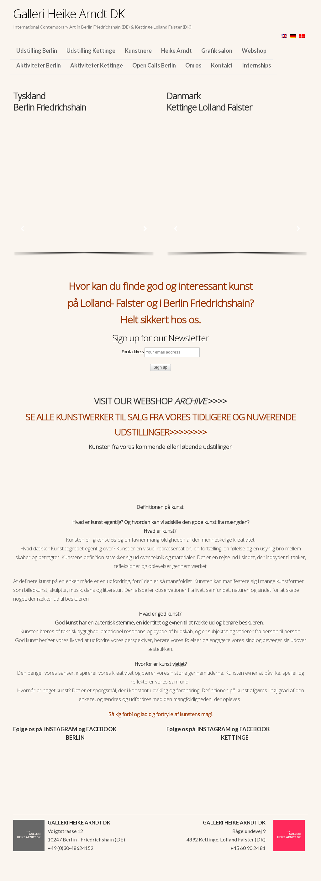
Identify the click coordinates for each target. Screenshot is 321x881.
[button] (22, 228)
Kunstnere (138, 50)
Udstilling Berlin (36, 50)
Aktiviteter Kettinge (96, 65)
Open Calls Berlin (154, 65)
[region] (84, 156)
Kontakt (222, 65)
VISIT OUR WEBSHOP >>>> (160, 401)
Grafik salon (216, 50)
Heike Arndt (176, 50)
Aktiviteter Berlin (38, 65)
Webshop (254, 50)
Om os (193, 65)
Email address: (161, 352)
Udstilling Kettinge (90, 50)
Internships (256, 65)
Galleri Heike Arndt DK (68, 13)
